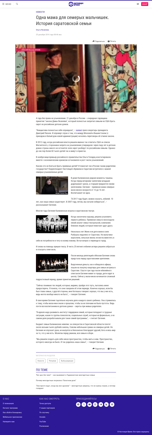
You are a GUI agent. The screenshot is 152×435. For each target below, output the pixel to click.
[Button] (98, 41)
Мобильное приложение (12, 417)
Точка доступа (45, 403)
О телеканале (8, 403)
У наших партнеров (47, 408)
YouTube (42, 421)
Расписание (44, 426)
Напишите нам (8, 421)
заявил (79, 130)
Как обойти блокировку (12, 412)
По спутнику (44, 412)
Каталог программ (10, 408)
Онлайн (42, 417)
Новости (40, 12)
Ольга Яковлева (42, 30)
